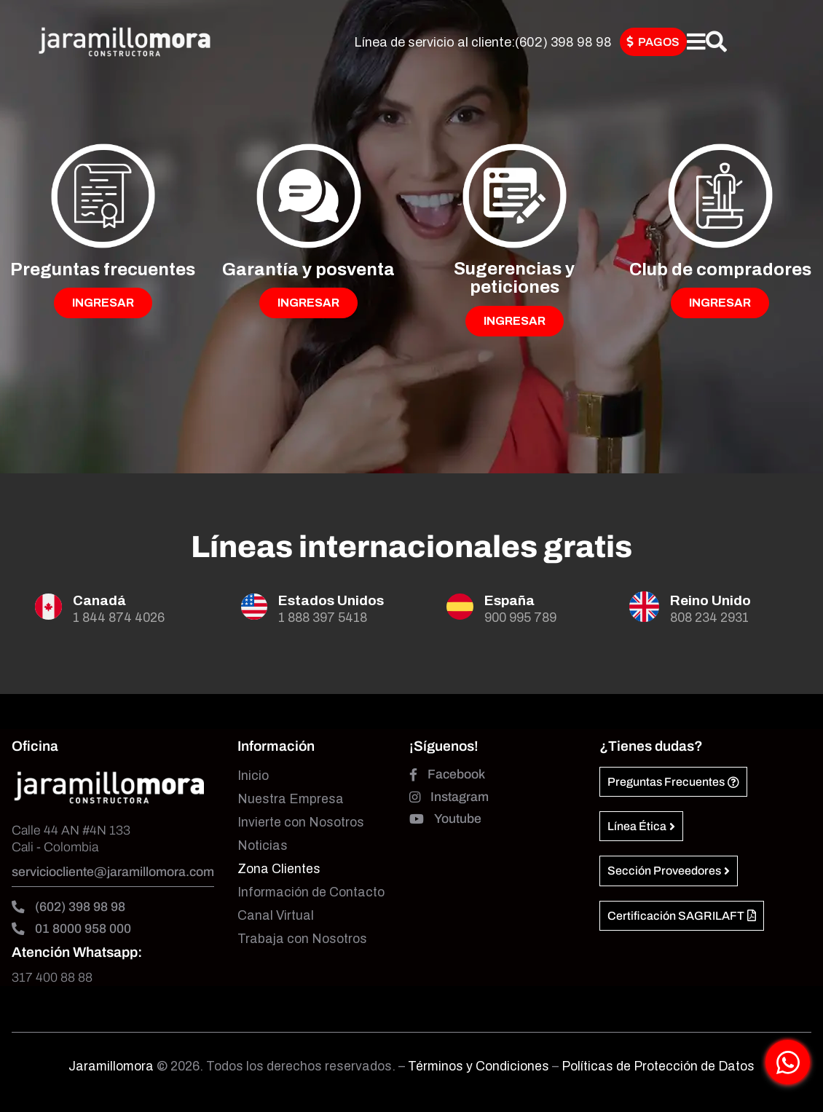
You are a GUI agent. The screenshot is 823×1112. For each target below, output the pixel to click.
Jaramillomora (111, 1066)
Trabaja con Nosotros (302, 939)
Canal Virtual (275, 916)
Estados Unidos (331, 600)
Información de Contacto (311, 892)
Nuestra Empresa (290, 799)
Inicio (253, 776)
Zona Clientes (278, 869)
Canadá (99, 600)
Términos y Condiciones (480, 1066)
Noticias (262, 846)
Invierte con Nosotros (300, 822)
